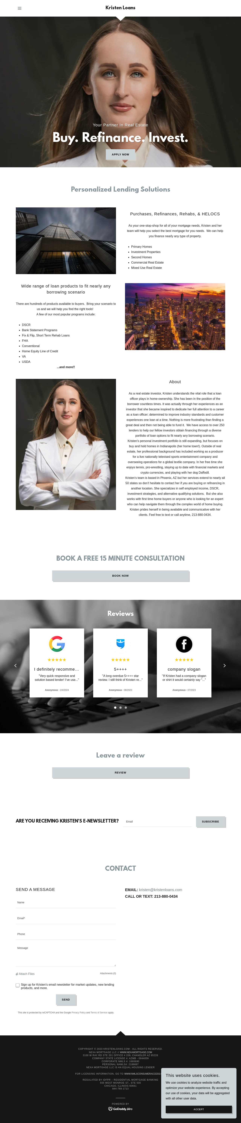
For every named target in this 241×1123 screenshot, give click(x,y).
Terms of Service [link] (99, 1012)
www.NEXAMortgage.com (136, 1052)
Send (66, 999)
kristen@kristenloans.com (160, 890)
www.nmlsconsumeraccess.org (145, 1074)
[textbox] (157, 821)
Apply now (120, 154)
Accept (199, 1109)
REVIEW (120, 772)
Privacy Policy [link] (79, 1012)
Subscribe (210, 821)
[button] (19, 8)
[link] (120, 8)
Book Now (120, 575)
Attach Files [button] (27, 973)
